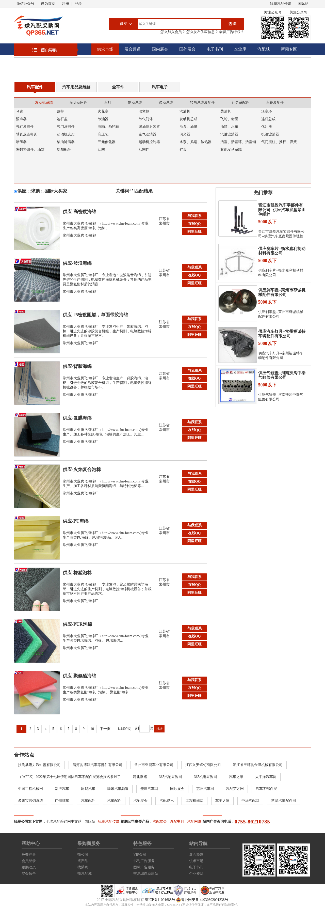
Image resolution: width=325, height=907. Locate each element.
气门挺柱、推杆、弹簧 (279, 142)
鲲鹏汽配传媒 (280, 4)
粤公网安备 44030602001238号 (202, 899)
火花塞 (103, 111)
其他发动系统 (231, 149)
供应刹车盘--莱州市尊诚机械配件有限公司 (282, 292)
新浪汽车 (62, 789)
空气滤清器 (147, 134)
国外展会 (187, 49)
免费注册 (29, 854)
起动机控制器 (149, 142)
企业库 (240, 49)
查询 (233, 24)
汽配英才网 (235, 789)
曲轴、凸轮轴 (108, 127)
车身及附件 (78, 102)
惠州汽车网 (205, 789)
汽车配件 (35, 87)
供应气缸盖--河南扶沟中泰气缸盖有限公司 (282, 375)
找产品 (82, 861)
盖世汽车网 (149, 789)
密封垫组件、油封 (30, 149)
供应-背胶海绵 (77, 366)
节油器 (103, 119)
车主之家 (222, 801)
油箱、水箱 (229, 127)
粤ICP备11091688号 (160, 900)
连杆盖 (62, 119)
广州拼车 (62, 801)
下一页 (105, 729)
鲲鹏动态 (29, 867)
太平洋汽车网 (266, 777)
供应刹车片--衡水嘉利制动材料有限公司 (282, 250)
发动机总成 (188, 119)
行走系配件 (240, 102)
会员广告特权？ (231, 32)
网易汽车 (88, 789)
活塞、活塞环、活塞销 (238, 142)
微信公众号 (25, 4)
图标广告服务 (144, 867)
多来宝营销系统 (30, 801)
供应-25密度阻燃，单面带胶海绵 (95, 314)
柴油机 (225, 111)
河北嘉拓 (140, 777)
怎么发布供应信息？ (201, 32)
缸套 (183, 149)
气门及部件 (66, 127)
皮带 (60, 111)
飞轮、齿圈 (229, 119)
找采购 (82, 867)
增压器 (21, 142)
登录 (78, 4)
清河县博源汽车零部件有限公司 (97, 765)
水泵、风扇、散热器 (196, 142)
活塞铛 (144, 149)
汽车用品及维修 (76, 87)
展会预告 (29, 873)
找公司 (82, 854)
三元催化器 (107, 142)
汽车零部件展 (266, 789)
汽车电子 (160, 87)
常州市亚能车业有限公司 (153, 765)
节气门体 (146, 119)
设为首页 (48, 4)
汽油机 (185, 111)
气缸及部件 (25, 127)
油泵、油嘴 (188, 127)
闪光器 (185, 134)
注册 (65, 4)
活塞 (101, 149)
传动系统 (166, 102)
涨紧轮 (144, 111)
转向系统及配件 (202, 102)
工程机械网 (194, 801)
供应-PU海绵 (76, 521)
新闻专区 (289, 49)
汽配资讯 (166, 801)
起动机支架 (66, 134)
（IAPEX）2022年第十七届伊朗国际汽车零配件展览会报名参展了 (69, 777)
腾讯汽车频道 (117, 789)
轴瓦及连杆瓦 (26, 134)
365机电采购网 (205, 777)
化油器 (266, 127)
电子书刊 (215, 49)
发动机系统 (44, 102)
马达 (19, 111)
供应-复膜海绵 (77, 417)
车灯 (107, 102)
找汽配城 (84, 873)
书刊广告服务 (144, 861)
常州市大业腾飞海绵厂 (80, 235)
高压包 (103, 134)
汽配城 (263, 49)
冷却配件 (64, 149)
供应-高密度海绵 (79, 211)
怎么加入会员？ (172, 32)
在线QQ (194, 224)
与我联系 (194, 216)
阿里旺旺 (194, 231)
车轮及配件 (275, 102)
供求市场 (105, 49)
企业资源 (196, 873)
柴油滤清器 (66, 142)
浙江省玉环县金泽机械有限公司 (258, 765)
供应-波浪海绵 (77, 263)
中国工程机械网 (30, 789)
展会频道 (132, 49)
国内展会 (160, 49)
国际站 (303, 4)
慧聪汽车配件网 (283, 801)
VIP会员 (139, 854)
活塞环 (266, 111)
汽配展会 (140, 801)
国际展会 (177, 789)
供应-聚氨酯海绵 (79, 675)
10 (92, 729)
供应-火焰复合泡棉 (82, 469)
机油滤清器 (270, 134)
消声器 (21, 119)
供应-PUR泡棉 (77, 624)
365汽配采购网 (170, 777)
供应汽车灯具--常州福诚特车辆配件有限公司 (282, 333)
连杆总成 (268, 119)
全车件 (118, 87)
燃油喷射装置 (149, 127)
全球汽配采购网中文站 (64, 821)
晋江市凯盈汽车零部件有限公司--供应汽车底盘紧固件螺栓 (282, 209)
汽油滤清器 (229, 134)
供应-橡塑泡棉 (77, 572)
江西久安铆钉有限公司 (203, 765)
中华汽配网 (250, 801)
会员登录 (29, 861)
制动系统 (135, 102)
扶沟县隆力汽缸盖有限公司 (39, 765)
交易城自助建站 (145, 873)
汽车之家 (236, 777)
